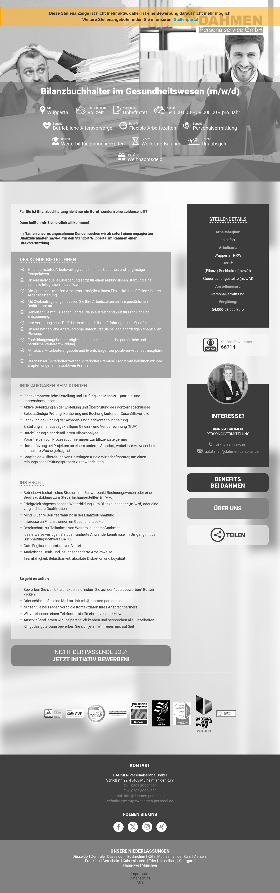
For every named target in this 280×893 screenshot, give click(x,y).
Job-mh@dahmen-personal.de (98, 601)
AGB (140, 882)
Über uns (228, 508)
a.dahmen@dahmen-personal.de (232, 451)
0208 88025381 (234, 445)
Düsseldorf (116, 856)
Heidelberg (167, 861)
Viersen (199, 856)
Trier (152, 861)
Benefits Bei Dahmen (228, 482)
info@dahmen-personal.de (145, 796)
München (149, 865)
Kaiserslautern (134, 861)
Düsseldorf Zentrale (89, 856)
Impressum (140, 873)
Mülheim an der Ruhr (174, 856)
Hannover (131, 865)
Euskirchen (136, 856)
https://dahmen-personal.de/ (151, 801)
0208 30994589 (144, 791)
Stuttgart (186, 861)
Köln (151, 856)
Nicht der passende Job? (91, 656)
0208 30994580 (144, 785)
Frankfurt (92, 861)
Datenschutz (140, 878)
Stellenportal (186, 19)
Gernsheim (111, 861)
